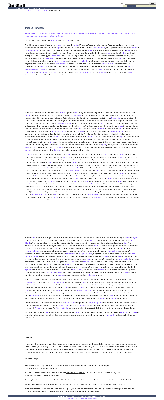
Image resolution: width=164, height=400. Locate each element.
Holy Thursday (77, 270)
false (27, 290)
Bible (149, 6)
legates (121, 157)
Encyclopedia (131, 6)
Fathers (144, 6)
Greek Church (60, 64)
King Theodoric (75, 170)
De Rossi (110, 315)
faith (50, 162)
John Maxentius (59, 282)
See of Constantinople (59, 131)
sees (71, 75)
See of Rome (55, 56)
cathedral (101, 270)
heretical (28, 251)
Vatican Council (96, 184)
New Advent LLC (75, 396)
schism (51, 50)
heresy (90, 254)
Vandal (77, 312)
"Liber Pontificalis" (62, 308)
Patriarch (34, 251)
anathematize (70, 254)
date (120, 248)
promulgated (29, 282)
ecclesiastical (83, 305)
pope (58, 48)
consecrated (49, 58)
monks (84, 282)
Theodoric (38, 308)
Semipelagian (35, 295)
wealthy (59, 45)
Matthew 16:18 (93, 194)
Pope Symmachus (98, 48)
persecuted (43, 72)
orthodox (110, 251)
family (76, 45)
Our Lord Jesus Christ (39, 194)
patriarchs (102, 72)
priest (107, 154)
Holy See (54, 40)
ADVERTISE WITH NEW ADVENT (87, 399)
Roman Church (33, 50)
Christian (116, 251)
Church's (99, 293)
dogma (87, 285)
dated (90, 137)
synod (128, 50)
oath (80, 129)
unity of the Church (116, 131)
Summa (138, 6)
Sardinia (82, 287)
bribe (128, 238)
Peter (56, 194)
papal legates (77, 176)
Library (153, 6)
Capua (58, 262)
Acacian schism (107, 64)
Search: (121, 3)
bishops (52, 72)
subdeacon (52, 181)
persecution (124, 312)
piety (124, 53)
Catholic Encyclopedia (39, 10)
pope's (120, 58)
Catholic (55, 197)
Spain (67, 305)
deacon (134, 48)
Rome (67, 40)
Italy (125, 243)
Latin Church (29, 184)
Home (125, 6)
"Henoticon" (43, 66)
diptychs (28, 270)
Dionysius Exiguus (94, 303)
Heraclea (101, 129)
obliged (120, 126)
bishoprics (80, 131)
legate (89, 259)
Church (84, 61)
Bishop (119, 293)
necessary (99, 160)
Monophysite (115, 118)
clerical (89, 50)
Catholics (134, 312)
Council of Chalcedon (83, 72)
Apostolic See (99, 197)
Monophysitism (30, 72)
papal (34, 238)
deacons (86, 262)
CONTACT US (69, 399)
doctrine (103, 298)
